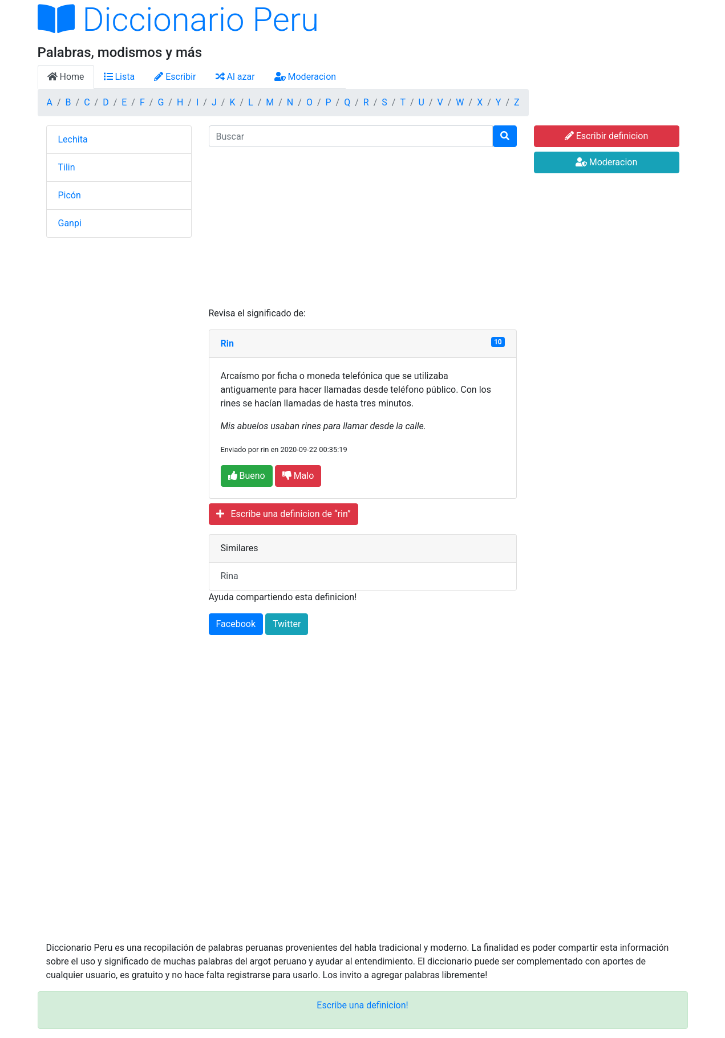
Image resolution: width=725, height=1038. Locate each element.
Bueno (246, 475)
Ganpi (70, 223)
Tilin (66, 167)
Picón (69, 195)
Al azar (235, 76)
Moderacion (305, 76)
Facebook (236, 623)
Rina (229, 576)
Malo (298, 475)
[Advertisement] (363, 227)
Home (65, 76)
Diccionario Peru (178, 19)
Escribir (175, 76)
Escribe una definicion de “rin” (283, 513)
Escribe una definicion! (362, 1005)
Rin (227, 343)
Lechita (73, 139)
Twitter (287, 623)
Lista (119, 76)
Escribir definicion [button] (607, 136)
